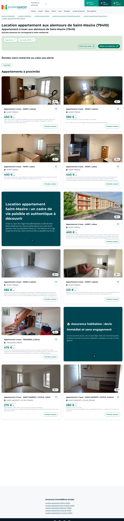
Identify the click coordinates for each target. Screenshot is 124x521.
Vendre (47, 11)
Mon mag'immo (91, 11)
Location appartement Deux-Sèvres (95, 16)
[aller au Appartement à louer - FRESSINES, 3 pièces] (31, 321)
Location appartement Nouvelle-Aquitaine (66, 16)
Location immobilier (24, 16)
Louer (60, 11)
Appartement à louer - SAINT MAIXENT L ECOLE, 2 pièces (90, 397)
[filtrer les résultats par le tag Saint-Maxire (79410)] (26, 40)
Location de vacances (79, 11)
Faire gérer (67, 11)
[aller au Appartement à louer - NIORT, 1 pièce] (31, 148)
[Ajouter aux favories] (56, 109)
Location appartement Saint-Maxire (13, 19)
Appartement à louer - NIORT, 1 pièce (19, 167)
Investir (40, 11)
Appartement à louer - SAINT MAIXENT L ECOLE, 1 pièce (27, 397)
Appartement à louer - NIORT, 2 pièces (20, 109)
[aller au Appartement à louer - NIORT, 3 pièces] (31, 263)
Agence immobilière (8, 16)
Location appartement (42, 16)
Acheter (33, 11)
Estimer (54, 11)
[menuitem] (33, 11)
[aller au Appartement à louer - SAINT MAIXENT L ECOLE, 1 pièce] (31, 379)
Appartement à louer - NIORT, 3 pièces (20, 282)
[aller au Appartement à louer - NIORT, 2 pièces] (31, 90)
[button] (10, 40)
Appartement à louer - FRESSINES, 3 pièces (22, 339)
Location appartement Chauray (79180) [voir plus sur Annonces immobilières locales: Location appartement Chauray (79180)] (58, 510)
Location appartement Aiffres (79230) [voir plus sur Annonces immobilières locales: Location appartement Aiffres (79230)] (57, 503)
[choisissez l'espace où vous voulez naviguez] (39, 4)
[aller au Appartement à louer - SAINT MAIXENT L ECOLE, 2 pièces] (93, 379)
